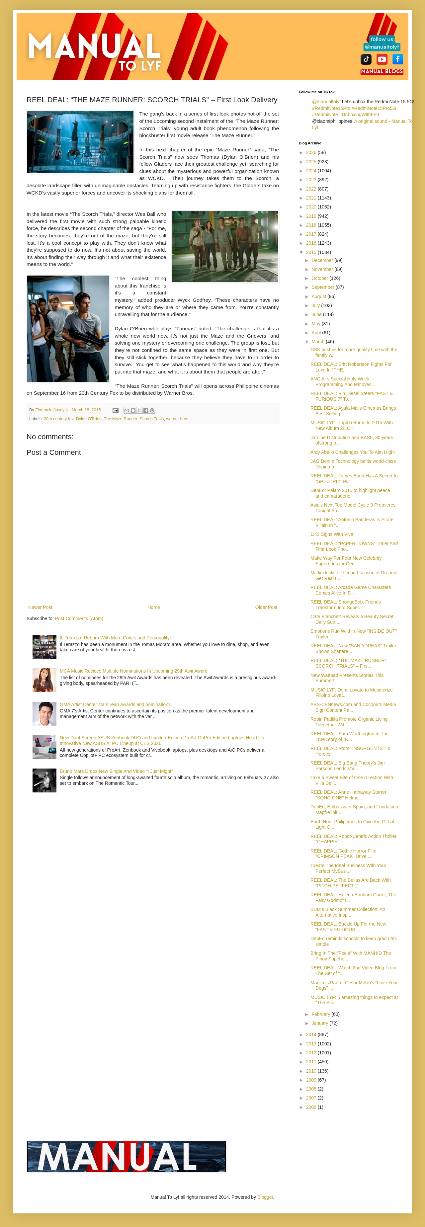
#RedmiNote (325, 114)
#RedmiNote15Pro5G (374, 108)
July (316, 305)
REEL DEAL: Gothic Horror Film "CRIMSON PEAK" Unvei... (343, 853)
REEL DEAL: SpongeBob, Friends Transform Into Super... (345, 604)
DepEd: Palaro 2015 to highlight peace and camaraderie (350, 493)
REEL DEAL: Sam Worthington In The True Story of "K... (349, 736)
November (322, 269)
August (319, 296)
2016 (312, 243)
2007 (312, 1098)
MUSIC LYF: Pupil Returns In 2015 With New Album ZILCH (351, 425)
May (316, 323)
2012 (312, 1052)
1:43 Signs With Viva (331, 534)
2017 (312, 234)
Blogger (265, 1197)
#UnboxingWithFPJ (359, 114)
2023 (312, 179)
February (321, 1014)
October (320, 278)
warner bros (177, 419)
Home (153, 607)
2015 (312, 252)
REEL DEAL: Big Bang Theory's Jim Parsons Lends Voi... (347, 765)
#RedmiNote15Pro (331, 108)
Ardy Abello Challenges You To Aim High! (352, 452)
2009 (312, 1080)
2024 (312, 170)
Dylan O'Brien (89, 419)
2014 (312, 1034)
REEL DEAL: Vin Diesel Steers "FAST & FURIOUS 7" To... (351, 396)
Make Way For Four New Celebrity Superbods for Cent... (346, 560)
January (320, 1023)
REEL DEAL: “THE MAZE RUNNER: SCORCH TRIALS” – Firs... (348, 663)
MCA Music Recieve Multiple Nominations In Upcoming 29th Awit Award (134, 671)
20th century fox (59, 419)
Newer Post (40, 607)
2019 (312, 216)
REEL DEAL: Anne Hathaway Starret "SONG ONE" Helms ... (348, 794)
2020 (312, 206)
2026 (312, 152)
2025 (312, 161)
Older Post (266, 607)
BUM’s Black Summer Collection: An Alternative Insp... (347, 912)
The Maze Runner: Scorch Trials (134, 419)
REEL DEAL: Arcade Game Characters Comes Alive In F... (350, 590)
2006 (312, 1107)
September (323, 287)
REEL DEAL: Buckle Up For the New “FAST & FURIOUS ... (348, 926)
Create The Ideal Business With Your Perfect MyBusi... (348, 868)
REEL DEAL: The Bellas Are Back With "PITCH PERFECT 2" (350, 882)
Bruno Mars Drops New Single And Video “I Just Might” (116, 771)
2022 (312, 189)
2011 (312, 1061)
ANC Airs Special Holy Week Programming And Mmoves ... (343, 381)
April (316, 332)
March (318, 341)
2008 (312, 1089)
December (322, 260)
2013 (312, 1043)
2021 (312, 198)
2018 (312, 225)
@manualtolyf (326, 101)
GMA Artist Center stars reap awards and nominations (115, 704)
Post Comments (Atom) (79, 618)
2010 (312, 1071)
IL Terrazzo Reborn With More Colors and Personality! (115, 637)
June (317, 314)
